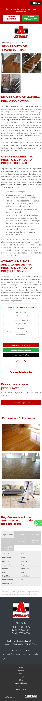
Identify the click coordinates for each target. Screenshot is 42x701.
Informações (21, 677)
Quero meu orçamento (21, 403)
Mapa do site (21, 689)
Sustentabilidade (21, 683)
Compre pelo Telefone (21, 355)
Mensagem (21, 328)
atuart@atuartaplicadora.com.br (21, 654)
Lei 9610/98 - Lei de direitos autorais (27, 594)
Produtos (21, 670)
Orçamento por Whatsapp (21, 350)
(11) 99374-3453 (21, 630)
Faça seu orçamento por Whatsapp (30, 18)
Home (21, 667)
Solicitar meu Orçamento (21, 345)
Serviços (21, 674)
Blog (21, 680)
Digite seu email (21, 312)
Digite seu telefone (21, 320)
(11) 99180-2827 (21, 627)
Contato (21, 686)
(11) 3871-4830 (21, 633)
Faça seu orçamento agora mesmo (11, 18)
